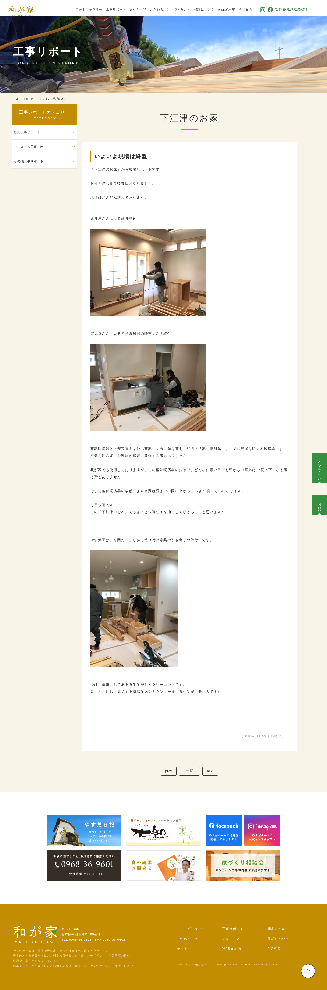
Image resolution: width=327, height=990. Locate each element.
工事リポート (127, 8)
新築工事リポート (27, 132)
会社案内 (256, 8)
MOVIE (274, 949)
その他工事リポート (28, 161)
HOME (15, 98)
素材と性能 (149, 8)
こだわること (171, 8)
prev (167, 771)
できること (193, 8)
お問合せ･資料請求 (320, 505)
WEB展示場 (237, 8)
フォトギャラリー (99, 8)
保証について (215, 8)
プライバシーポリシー (192, 965)
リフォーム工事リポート (32, 147)
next (211, 771)
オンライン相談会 (320, 468)
